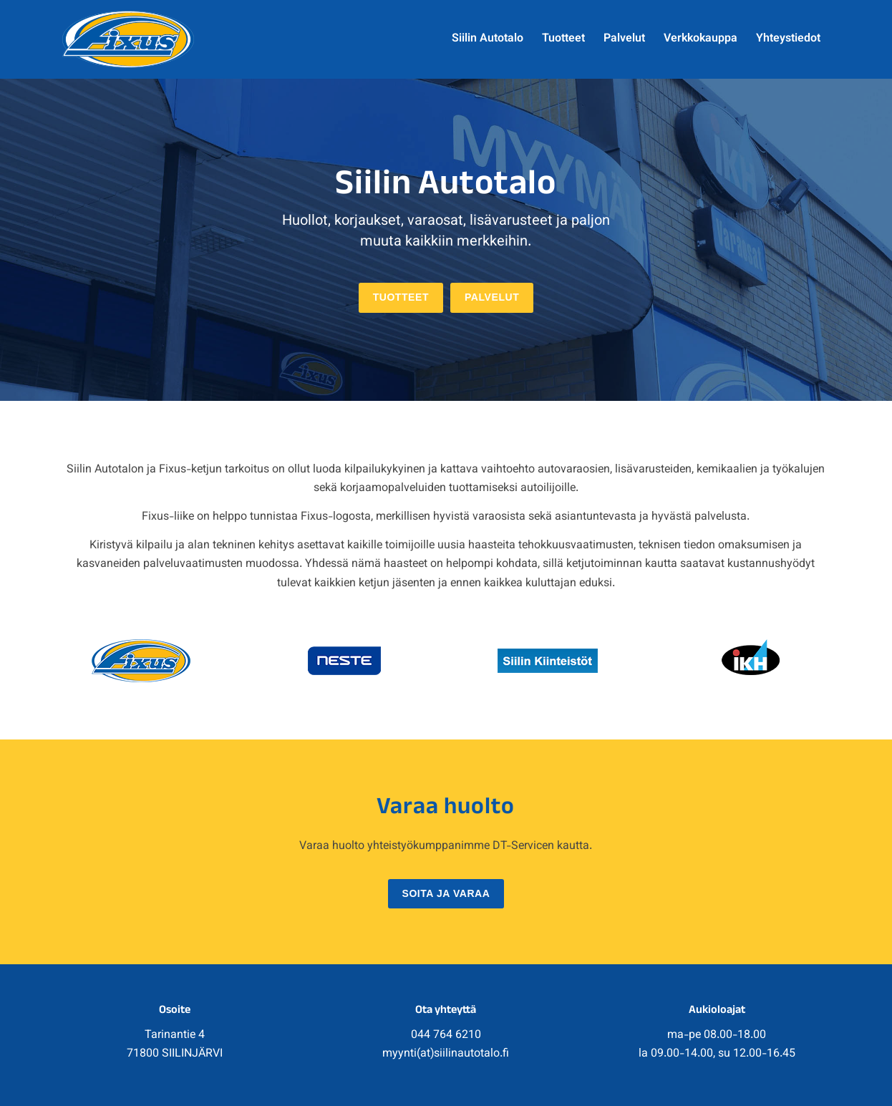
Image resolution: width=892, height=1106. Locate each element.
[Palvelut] (491, 298)
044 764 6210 (446, 1035)
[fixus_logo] (127, 39)
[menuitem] (487, 39)
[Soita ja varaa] (446, 894)
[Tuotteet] (401, 298)
